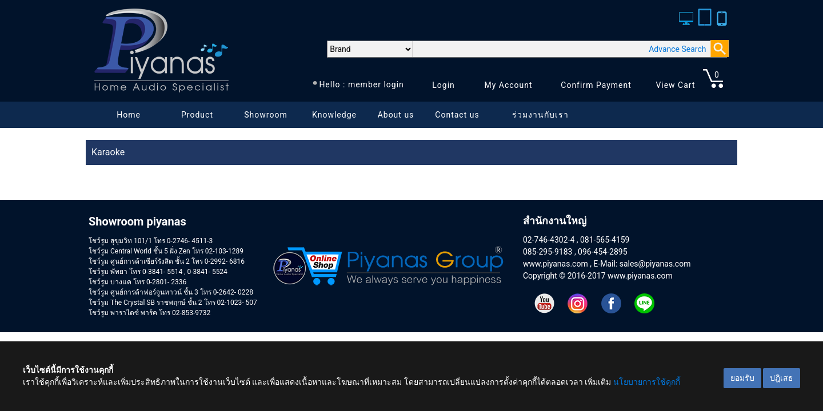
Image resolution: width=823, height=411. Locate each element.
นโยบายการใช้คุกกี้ (646, 381)
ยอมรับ (742, 377)
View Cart (675, 85)
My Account (508, 85)
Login (443, 85)
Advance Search (677, 49)
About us (396, 114)
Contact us (457, 114)
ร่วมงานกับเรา (540, 114)
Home (129, 114)
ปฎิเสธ (781, 377)
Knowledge (334, 114)
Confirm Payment (596, 85)
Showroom (265, 114)
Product (197, 114)
